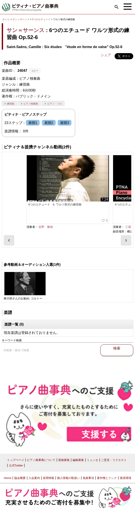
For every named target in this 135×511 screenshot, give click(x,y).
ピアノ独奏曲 (30, 103)
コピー (34, 70)
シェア (106, 55)
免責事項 (88, 478)
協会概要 (20, 478)
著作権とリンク (107, 478)
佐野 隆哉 (46, 227)
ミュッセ (92, 460)
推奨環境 (125, 478)
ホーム (6, 19)
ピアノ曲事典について (41, 460)
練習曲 (10, 103)
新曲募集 (64, 460)
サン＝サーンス (20, 19)
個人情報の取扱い (68, 478)
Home (7, 478)
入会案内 (34, 478)
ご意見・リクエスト (114, 460)
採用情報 (48, 478)
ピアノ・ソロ (54, 103)
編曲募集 (78, 460)
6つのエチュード (41, 19)
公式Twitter (16, 465)
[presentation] (9, 240)
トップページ (15, 460)
